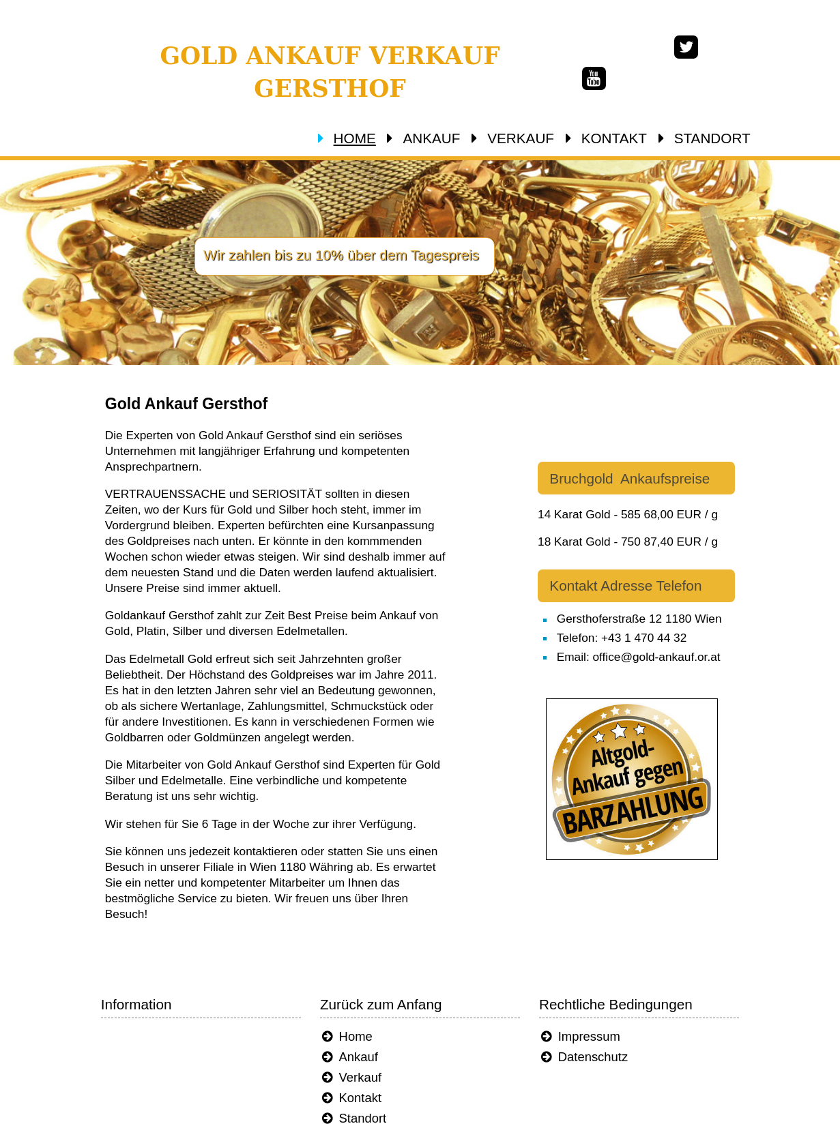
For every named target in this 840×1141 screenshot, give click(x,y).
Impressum (597, 989)
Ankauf (350, 1010)
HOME (379, 138)
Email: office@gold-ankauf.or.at (667, 633)
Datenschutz (600, 1010)
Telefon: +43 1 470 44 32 (650, 614)
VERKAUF (544, 138)
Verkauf (352, 1030)
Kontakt (352, 1050)
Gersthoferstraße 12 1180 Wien (668, 595)
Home (347, 989)
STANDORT (736, 138)
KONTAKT (638, 138)
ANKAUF (455, 138)
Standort (355, 1071)
